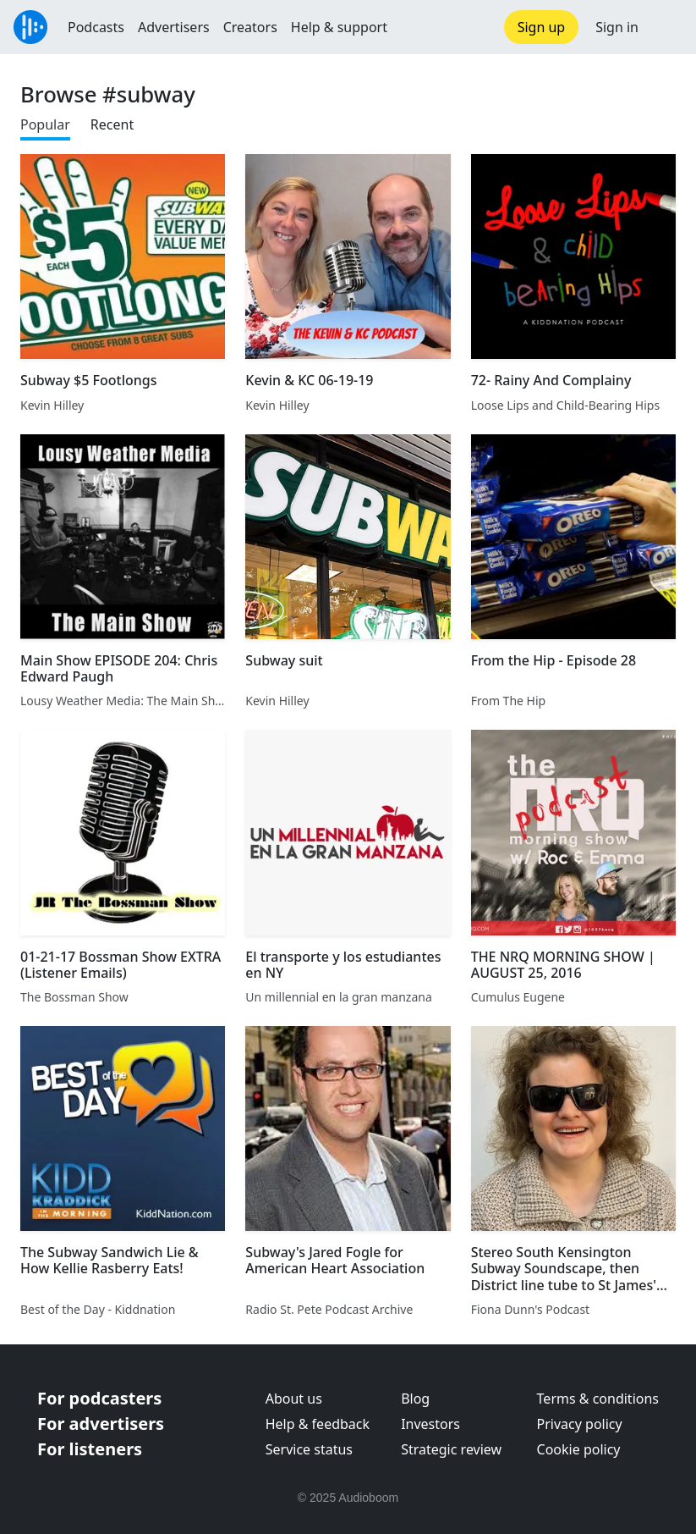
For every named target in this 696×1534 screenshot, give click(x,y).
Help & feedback (318, 1424)
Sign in (616, 27)
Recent (112, 124)
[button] (667, 27)
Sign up (542, 27)
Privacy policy (579, 1424)
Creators (250, 27)
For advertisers (100, 1423)
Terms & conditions (598, 1398)
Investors (430, 1424)
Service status (309, 1449)
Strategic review (451, 1449)
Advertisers (174, 27)
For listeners (89, 1448)
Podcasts (96, 27)
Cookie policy (579, 1449)
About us (294, 1398)
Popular (45, 124)
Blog (415, 1398)
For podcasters (99, 1398)
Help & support (339, 27)
